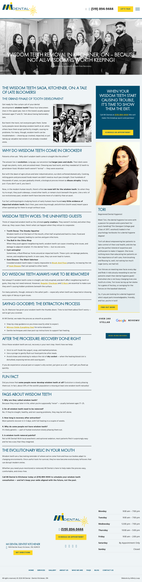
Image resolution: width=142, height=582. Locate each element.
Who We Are (77, 570)
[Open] (137, 9)
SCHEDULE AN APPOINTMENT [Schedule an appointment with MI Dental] (71, 537)
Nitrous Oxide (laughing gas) (20, 327)
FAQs (88, 570)
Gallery (52, 570)
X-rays (64, 283)
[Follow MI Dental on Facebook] (65, 546)
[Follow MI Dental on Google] (72, 546)
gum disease (15, 266)
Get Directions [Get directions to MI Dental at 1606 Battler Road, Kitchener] (23, 552)
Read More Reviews (117, 335)
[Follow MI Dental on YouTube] (76, 546)
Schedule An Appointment (118, 132)
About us (64, 570)
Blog (96, 570)
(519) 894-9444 (121, 114)
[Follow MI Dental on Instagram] (69, 546)
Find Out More (108, 307)
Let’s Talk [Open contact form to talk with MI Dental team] (125, 9)
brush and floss (59, 263)
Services (41, 570)
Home (31, 570)
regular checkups (49, 283)
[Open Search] (86, 9)
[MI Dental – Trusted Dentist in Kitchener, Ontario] (21, 9)
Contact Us (108, 570)
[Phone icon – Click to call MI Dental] (71, 520)
